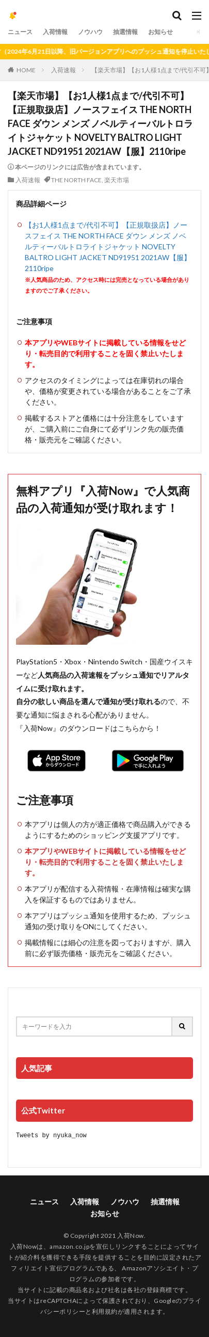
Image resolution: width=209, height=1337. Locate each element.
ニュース (20, 32)
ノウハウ (90, 32)
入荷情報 (55, 32)
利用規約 (105, 1311)
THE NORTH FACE (76, 180)
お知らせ (160, 32)
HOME (26, 70)
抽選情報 (125, 32)
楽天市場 (116, 180)
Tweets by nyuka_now (51, 1135)
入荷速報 (63, 70)
